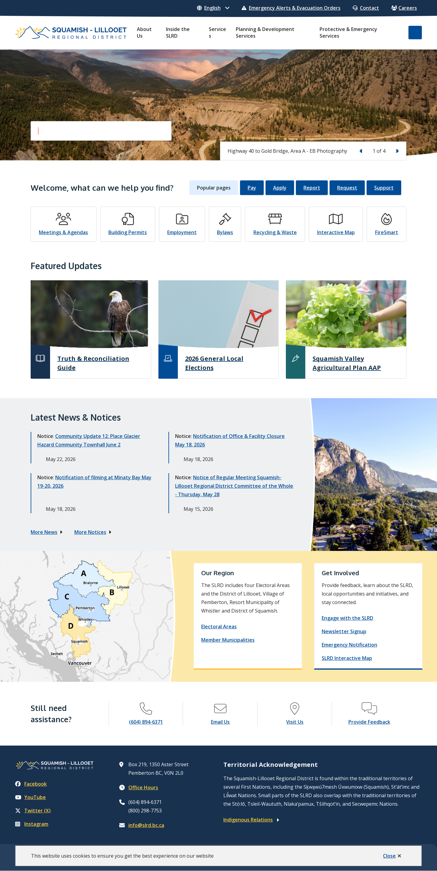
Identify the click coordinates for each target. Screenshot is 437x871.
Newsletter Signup (344, 631)
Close (389, 855)
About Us (144, 32)
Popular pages (214, 187)
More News (44, 532)
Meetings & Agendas (63, 232)
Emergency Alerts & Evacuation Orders (291, 8)
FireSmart (386, 232)
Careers (404, 8)
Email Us (220, 722)
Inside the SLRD (178, 32)
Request (347, 187)
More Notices (90, 532)
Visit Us (294, 722)
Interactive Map (336, 232)
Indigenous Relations (248, 819)
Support (384, 187)
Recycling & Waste (275, 232)
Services (217, 32)
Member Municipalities (228, 640)
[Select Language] (213, 8)
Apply (279, 187)
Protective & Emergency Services (348, 32)
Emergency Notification (349, 644)
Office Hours (143, 787)
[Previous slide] (361, 151)
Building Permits (127, 232)
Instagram (31, 824)
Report (311, 187)
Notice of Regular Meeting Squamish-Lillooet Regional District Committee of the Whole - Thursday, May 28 (234, 486)
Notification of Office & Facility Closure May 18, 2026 (230, 440)
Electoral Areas (219, 626)
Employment (182, 232)
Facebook (31, 783)
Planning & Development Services (265, 32)
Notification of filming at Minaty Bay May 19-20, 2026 (94, 481)
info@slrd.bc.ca (146, 825)
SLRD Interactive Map (347, 658)
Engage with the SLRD (347, 618)
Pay (252, 187)
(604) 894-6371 (146, 722)
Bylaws (225, 232)
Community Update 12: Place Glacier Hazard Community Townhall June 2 (88, 440)
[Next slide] (397, 151)
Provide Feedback (369, 722)
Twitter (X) (33, 810)
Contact (366, 8)
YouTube (30, 797)
